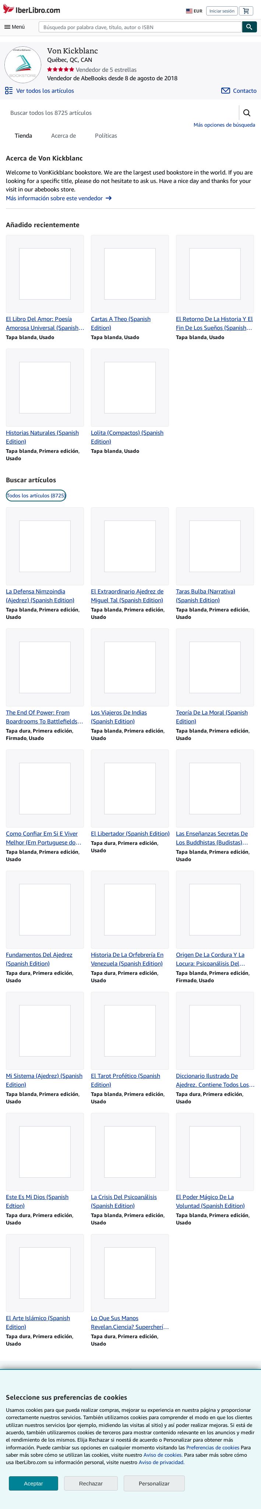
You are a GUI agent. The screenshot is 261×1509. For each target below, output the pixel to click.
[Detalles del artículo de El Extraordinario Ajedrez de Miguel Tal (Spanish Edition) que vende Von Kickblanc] (130, 555)
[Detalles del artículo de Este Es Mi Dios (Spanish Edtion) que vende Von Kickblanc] (45, 1161)
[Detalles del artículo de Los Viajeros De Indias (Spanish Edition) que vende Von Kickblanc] (130, 677)
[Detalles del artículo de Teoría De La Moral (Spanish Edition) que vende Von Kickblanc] (215, 677)
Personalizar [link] (154, 1483)
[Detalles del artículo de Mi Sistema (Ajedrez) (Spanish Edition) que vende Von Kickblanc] (45, 1040)
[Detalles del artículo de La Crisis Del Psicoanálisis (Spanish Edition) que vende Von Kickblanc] (130, 1161)
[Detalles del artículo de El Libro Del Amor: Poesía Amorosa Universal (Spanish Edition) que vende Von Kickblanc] (45, 283)
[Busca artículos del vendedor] (115, 112)
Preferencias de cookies (212, 1447)
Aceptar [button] (33, 1483)
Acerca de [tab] (63, 137)
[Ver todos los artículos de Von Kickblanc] (39, 90)
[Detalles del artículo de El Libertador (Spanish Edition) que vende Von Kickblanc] (130, 794)
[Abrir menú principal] (16, 26)
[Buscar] (249, 26)
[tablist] (66, 135)
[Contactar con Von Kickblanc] (239, 90)
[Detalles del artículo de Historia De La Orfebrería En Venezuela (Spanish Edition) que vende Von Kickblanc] (130, 919)
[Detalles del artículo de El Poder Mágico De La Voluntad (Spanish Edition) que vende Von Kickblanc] (215, 1161)
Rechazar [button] (91, 1483)
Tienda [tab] (23, 137)
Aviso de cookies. (163, 1455)
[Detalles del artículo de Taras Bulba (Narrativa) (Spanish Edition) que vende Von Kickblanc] (215, 555)
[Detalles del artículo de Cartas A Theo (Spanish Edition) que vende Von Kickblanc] (130, 283)
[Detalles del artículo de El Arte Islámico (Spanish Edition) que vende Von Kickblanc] (45, 1282)
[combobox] (140, 26)
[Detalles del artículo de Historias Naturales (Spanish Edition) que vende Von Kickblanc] (45, 397)
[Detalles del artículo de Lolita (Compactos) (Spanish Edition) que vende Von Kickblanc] (130, 397)
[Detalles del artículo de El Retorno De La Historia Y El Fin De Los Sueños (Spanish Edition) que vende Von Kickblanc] (215, 283)
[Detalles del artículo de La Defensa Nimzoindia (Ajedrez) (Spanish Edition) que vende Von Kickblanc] (45, 555)
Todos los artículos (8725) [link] (36, 495)
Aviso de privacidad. (161, 1462)
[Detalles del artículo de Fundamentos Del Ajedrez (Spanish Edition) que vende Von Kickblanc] (45, 919)
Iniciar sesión (221, 11)
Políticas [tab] (106, 137)
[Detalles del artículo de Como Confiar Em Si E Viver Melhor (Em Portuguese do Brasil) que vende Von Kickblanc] (45, 798)
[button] (247, 112)
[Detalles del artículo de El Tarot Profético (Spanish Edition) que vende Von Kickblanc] (130, 1040)
